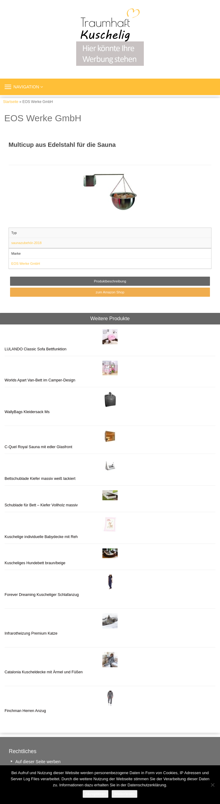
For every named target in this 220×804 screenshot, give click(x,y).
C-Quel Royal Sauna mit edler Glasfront (38, 447)
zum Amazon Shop (110, 292)
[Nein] (212, 785)
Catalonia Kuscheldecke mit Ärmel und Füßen (44, 672)
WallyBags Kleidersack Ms (27, 412)
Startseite (10, 102)
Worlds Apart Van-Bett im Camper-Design (40, 380)
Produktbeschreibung (110, 281)
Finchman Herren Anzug (25, 711)
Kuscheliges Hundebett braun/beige (35, 563)
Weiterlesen (124, 794)
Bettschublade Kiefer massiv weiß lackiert (40, 478)
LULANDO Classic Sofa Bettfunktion (35, 349)
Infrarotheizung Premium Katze (31, 633)
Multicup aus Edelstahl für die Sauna (62, 144)
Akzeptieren (95, 794)
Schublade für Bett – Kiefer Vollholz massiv (41, 505)
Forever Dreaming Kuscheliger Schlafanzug (42, 595)
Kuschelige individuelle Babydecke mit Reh (41, 537)
